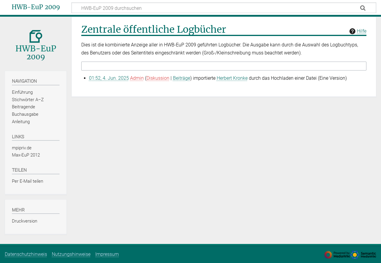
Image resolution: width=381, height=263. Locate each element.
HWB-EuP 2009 (36, 7)
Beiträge (181, 78)
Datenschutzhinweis (26, 254)
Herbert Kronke (232, 78)
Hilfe (357, 31)
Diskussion (157, 78)
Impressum (107, 254)
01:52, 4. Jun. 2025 (109, 78)
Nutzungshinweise (71, 254)
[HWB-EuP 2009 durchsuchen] (224, 8)
